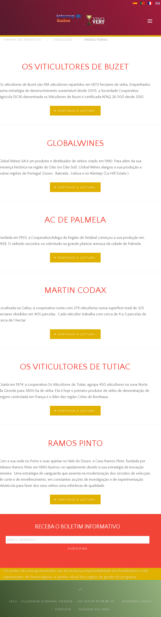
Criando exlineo (94, 609)
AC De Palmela (75, 220)
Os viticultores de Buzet (75, 67)
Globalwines (75, 143)
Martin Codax (75, 290)
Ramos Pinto (75, 443)
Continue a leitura (76, 110)
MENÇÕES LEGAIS (137, 601)
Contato (63, 609)
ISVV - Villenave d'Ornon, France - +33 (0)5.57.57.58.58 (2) (62, 601)
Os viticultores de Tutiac (75, 367)
